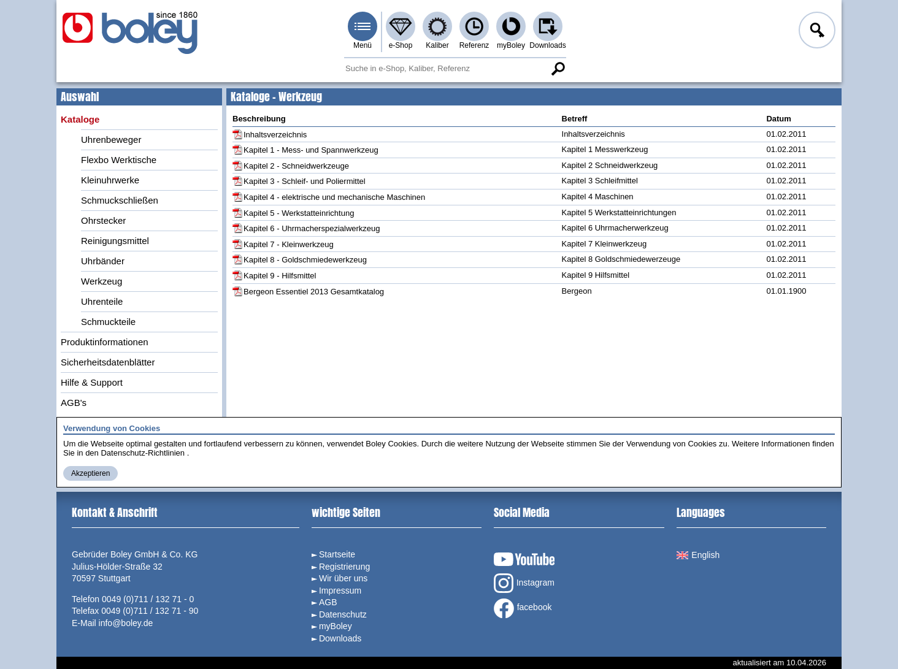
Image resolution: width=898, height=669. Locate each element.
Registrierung (344, 567)
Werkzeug (101, 281)
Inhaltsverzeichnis (275, 134)
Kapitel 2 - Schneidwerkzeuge (296, 165)
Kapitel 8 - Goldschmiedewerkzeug (305, 259)
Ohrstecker (103, 220)
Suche (557, 68)
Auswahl (80, 96)
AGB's (73, 402)
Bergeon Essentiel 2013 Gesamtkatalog (314, 291)
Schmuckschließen (119, 200)
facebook (523, 608)
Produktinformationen (104, 342)
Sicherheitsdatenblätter (108, 362)
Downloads (547, 45)
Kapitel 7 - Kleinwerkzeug (289, 244)
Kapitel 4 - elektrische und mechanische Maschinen (334, 197)
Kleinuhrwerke (110, 180)
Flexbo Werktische (118, 160)
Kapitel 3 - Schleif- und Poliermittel (305, 181)
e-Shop (401, 45)
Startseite (337, 554)
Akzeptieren (90, 473)
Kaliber (437, 45)
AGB (328, 602)
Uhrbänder (103, 261)
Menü (362, 45)
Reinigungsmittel (115, 240)
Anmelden (815, 32)
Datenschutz (343, 614)
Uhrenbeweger (111, 139)
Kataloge (80, 119)
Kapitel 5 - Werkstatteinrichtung (299, 213)
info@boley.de (126, 623)
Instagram (524, 583)
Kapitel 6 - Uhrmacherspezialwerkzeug (312, 228)
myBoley (511, 45)
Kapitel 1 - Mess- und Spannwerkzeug (311, 150)
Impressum (340, 590)
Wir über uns (343, 578)
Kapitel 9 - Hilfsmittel (280, 275)
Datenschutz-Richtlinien (143, 452)
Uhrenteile (102, 301)
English (698, 555)
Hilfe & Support (92, 382)
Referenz (474, 45)
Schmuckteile (108, 321)
